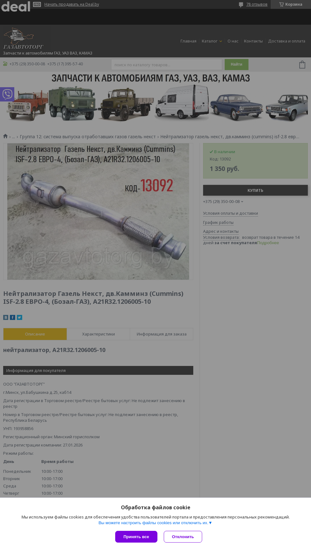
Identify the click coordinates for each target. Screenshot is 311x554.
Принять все (136, 536)
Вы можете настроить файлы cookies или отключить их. (153, 522)
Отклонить (183, 536)
